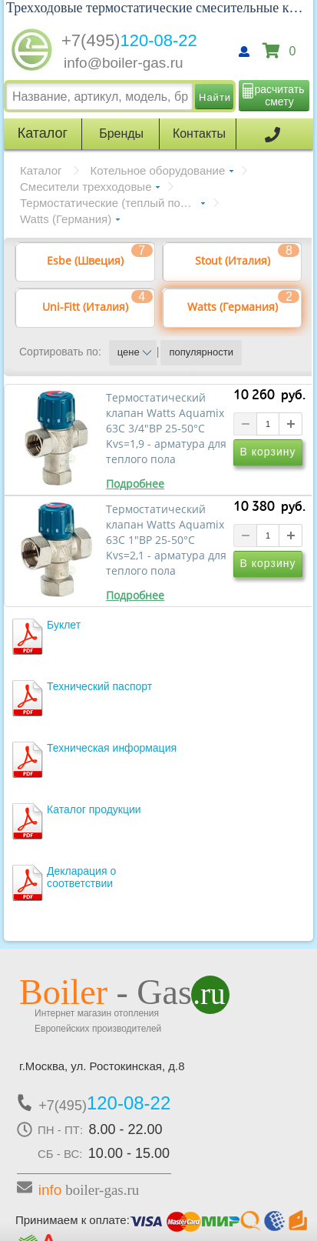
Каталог (41, 170)
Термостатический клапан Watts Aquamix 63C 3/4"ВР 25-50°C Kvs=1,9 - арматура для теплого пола (166, 428)
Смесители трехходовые (85, 186)
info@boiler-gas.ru (123, 63)
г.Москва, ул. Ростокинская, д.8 (102, 1066)
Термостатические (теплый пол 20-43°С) (112, 202)
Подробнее (135, 484)
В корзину (268, 451)
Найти (215, 97)
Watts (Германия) (65, 218)
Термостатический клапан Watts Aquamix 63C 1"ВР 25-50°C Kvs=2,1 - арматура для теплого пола (166, 540)
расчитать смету (280, 95)
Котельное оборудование (158, 170)
